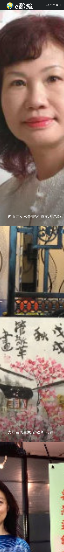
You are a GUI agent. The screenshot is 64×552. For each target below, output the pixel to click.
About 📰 (52, 5)
